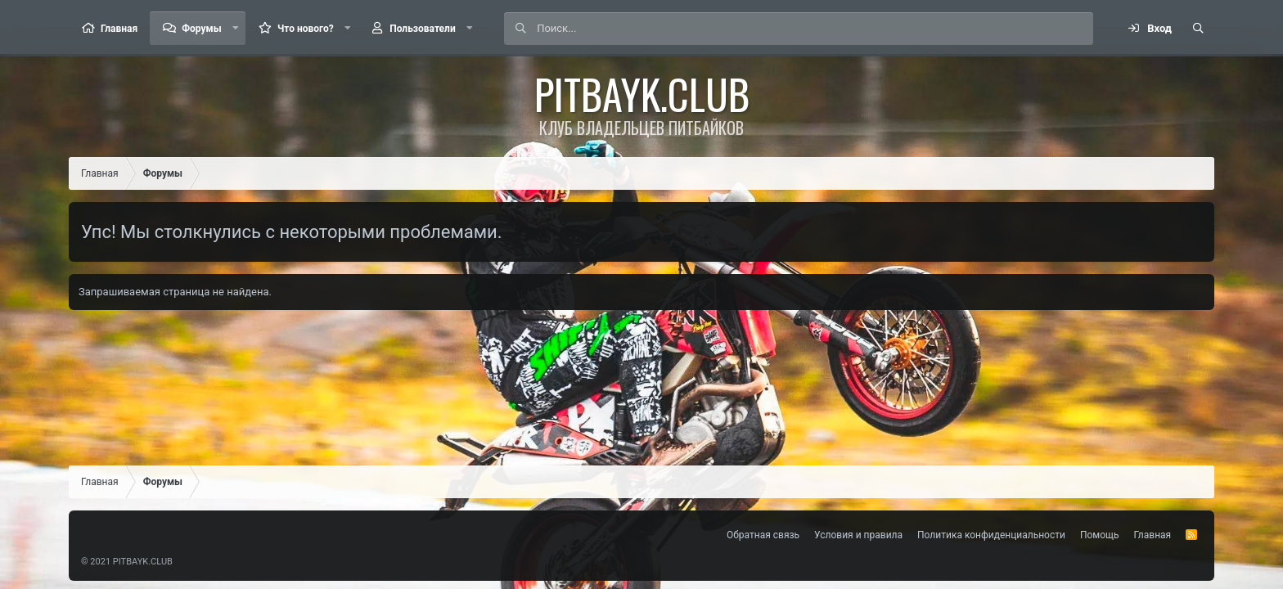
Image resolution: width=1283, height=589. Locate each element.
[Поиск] (814, 28)
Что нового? (305, 28)
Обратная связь (763, 535)
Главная (119, 28)
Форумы (201, 28)
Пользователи (422, 28)
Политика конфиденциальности (991, 535)
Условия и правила (858, 535)
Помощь (1099, 535)
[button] (235, 28)
